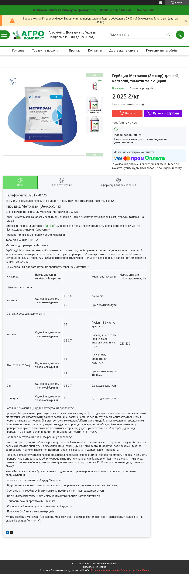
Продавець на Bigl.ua (94, 567)
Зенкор (50, 225)
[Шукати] (168, 34)
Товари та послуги (45, 50)
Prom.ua (112, 563)
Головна (18, 50)
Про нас (75, 50)
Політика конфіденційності (135, 570)
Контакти (95, 50)
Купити (130, 113)
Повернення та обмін (161, 50)
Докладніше (145, 10)
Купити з (166, 113)
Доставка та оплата (124, 50)
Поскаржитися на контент (105, 570)
